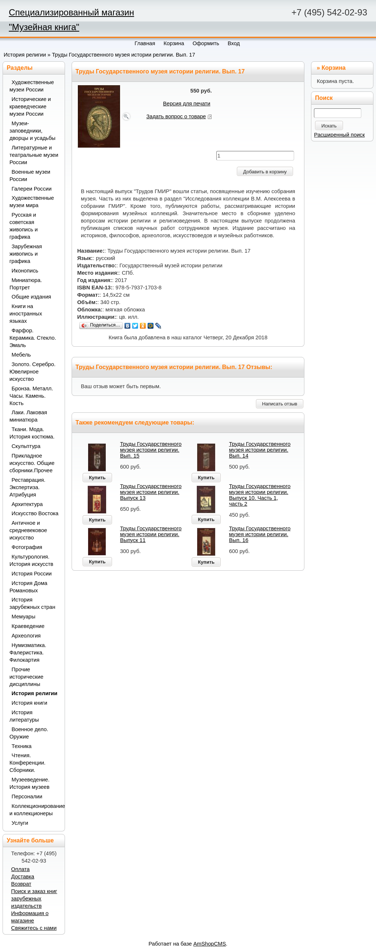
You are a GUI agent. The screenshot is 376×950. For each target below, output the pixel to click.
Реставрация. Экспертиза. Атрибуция (28, 487)
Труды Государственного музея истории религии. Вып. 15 (151, 450)
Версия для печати (186, 103)
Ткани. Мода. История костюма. (32, 433)
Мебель (21, 355)
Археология (26, 636)
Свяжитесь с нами (34, 928)
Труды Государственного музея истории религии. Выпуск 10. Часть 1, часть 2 (260, 495)
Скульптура (26, 446)
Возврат (21, 884)
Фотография (27, 547)
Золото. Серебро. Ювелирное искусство (33, 371)
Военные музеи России (30, 175)
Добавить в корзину (265, 171)
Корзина (334, 68)
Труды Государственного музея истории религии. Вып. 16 (260, 534)
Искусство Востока (35, 513)
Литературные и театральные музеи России (34, 155)
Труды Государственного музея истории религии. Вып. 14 (260, 450)
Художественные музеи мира (32, 201)
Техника (22, 746)
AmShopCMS (210, 944)
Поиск (324, 98)
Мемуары (24, 617)
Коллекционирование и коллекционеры (34, 809)
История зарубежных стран (32, 603)
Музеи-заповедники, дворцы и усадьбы (33, 130)
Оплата (20, 869)
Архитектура (27, 504)
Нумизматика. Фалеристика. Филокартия (28, 652)
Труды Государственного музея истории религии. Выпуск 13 (151, 492)
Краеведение (28, 626)
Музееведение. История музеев (30, 783)
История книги (29, 703)
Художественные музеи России (32, 86)
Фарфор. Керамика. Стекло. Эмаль (33, 338)
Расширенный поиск (339, 135)
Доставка (22, 876)
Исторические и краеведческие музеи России (30, 106)
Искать (329, 126)
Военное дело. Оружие (29, 733)
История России (32, 574)
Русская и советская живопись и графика (24, 226)
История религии (25, 55)
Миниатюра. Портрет (26, 283)
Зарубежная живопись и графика (26, 253)
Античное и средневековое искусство (28, 530)
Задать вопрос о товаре (176, 116)
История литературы (24, 716)
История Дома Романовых (28, 586)
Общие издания (31, 297)
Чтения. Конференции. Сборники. (28, 762)
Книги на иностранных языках (26, 313)
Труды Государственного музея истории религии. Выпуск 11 (151, 534)
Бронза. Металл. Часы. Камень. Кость (31, 396)
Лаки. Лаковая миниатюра (28, 416)
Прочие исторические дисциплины (26, 677)
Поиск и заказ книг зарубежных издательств (34, 898)
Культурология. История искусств (31, 560)
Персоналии (27, 796)
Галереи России (32, 189)
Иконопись (25, 271)
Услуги (20, 823)
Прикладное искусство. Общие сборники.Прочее (32, 463)
